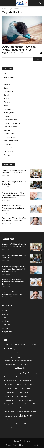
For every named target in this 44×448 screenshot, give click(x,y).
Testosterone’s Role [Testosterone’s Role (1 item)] (22, 424)
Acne (6, 74)
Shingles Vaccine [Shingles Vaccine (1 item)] (9, 411)
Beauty (6, 88)
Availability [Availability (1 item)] (20, 349)
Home (4, 9)
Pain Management (11, 141)
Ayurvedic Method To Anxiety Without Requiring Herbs (19, 48)
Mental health (9, 134)
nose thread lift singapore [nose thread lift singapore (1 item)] (12, 396)
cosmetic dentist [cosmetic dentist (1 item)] (23, 364)
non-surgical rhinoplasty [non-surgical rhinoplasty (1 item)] (11, 388)
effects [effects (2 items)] (20, 368)
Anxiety (6, 81)
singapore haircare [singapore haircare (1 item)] (30, 411)
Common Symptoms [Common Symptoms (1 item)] (10, 364)
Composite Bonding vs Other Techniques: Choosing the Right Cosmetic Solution (14, 195)
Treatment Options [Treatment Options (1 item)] (9, 428)
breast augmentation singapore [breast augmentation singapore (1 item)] (13, 353)
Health (6, 116)
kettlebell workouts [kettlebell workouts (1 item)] (10, 384)
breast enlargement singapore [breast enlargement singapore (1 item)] (13, 357)
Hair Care (7, 109)
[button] (40, 3)
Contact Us (17, 441)
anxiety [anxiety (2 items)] (9, 348)
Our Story (27, 441)
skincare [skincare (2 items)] (25, 415)
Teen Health (8, 148)
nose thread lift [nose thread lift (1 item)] (24, 392)
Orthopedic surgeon (11, 137)
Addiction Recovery (11, 77)
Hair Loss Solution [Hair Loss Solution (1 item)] (9, 377)
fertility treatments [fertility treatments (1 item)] (9, 373)
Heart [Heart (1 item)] (19, 380)
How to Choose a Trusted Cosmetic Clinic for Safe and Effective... (13, 208)
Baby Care (8, 84)
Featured (7, 102)
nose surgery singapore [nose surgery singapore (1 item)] (11, 392)
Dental (6, 95)
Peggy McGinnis (7, 53)
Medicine (7, 130)
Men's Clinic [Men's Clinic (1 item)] (33, 384)
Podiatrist (7, 144)
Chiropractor (8, 91)
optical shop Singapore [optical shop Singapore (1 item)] (26, 400)
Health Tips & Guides (12, 123)
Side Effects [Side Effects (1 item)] (19, 411)
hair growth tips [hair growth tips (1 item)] (22, 373)
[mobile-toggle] (4, 3)
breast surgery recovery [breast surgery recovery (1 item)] (28, 360)
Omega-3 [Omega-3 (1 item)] (24, 396)
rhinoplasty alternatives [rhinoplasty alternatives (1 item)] (22, 408)
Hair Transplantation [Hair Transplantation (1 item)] (10, 380)
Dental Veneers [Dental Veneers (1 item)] (8, 369)
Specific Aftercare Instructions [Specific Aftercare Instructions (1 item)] (13, 420)
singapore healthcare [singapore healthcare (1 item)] (10, 416)
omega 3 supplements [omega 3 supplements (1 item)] (10, 400)
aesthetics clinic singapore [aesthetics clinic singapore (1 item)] (29, 344)
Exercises (7, 98)
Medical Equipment (11, 127)
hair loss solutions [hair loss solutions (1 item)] (21, 377)
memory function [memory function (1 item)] (22, 384)
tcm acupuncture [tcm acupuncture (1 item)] (9, 424)
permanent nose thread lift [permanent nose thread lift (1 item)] (27, 404)
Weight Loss (8, 151)
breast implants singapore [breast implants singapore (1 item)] (12, 360)
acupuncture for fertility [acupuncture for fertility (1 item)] (11, 344)
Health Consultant (10, 119)
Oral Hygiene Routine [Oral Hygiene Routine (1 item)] (10, 404)
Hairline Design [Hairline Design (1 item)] (33, 373)
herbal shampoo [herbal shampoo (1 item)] (28, 380)
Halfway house (9, 112)
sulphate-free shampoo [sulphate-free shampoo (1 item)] (31, 420)
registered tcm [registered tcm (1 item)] (8, 408)
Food (6, 105)
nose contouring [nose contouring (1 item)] (25, 388)
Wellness (7, 155)
